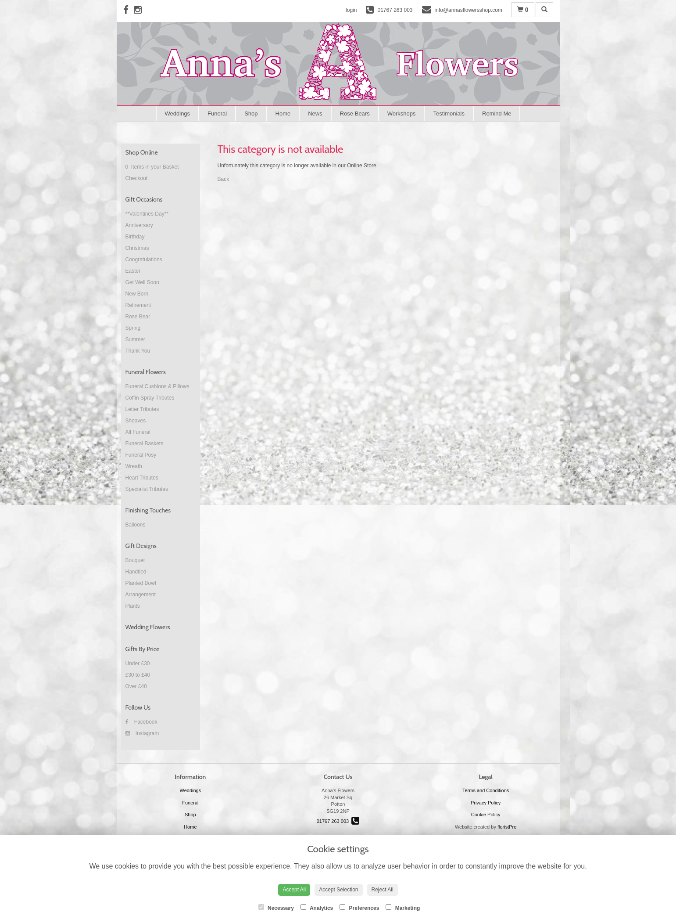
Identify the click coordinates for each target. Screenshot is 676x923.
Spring (133, 328)
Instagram (142, 733)
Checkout (136, 178)
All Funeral (137, 432)
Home (283, 113)
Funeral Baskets (144, 443)
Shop (251, 113)
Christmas (137, 248)
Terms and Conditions (485, 790)
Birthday (135, 237)
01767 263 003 (338, 821)
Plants (132, 606)
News (315, 113)
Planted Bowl (140, 583)
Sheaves (135, 421)
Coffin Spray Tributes (150, 398)
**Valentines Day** (147, 214)
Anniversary (139, 225)
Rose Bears (355, 113)
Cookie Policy (486, 814)
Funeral (217, 113)
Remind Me (496, 113)
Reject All (382, 890)
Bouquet (135, 560)
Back (223, 179)
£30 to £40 (137, 675)
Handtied (136, 572)
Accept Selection (338, 890)
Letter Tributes (142, 409)
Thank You (137, 351)
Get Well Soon (142, 282)
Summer (135, 339)
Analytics (316, 907)
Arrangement (140, 594)
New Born (137, 294)
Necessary (276, 907)
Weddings (177, 113)
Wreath (133, 466)
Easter (133, 271)
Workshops (401, 113)
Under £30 (137, 663)
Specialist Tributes (146, 489)
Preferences (359, 907)
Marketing (403, 907)
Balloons (135, 525)
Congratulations (143, 259)
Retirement (138, 305)
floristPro (506, 826)
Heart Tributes (141, 478)
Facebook (141, 722)
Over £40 (136, 686)
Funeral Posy (141, 455)
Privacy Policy (486, 802)
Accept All (294, 890)
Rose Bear (137, 317)
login (351, 10)
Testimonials (449, 113)
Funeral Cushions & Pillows (157, 386)
